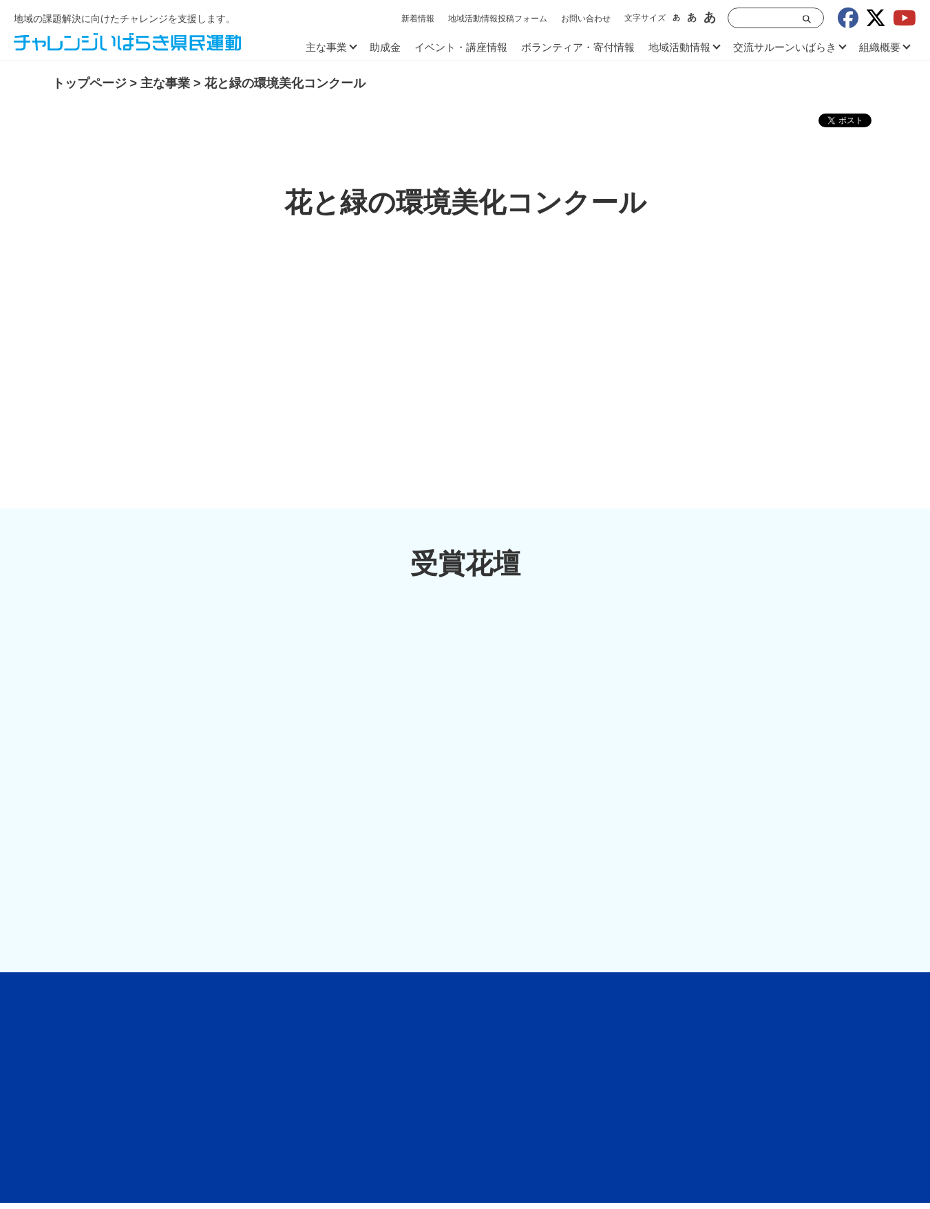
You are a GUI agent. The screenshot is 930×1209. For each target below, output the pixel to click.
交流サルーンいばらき (784, 47)
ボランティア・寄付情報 (578, 47)
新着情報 (417, 18)
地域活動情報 (679, 47)
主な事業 (326, 47)
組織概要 (879, 47)
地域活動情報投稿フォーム (497, 18)
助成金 (385, 47)
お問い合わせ (586, 18)
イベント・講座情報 (460, 47)
